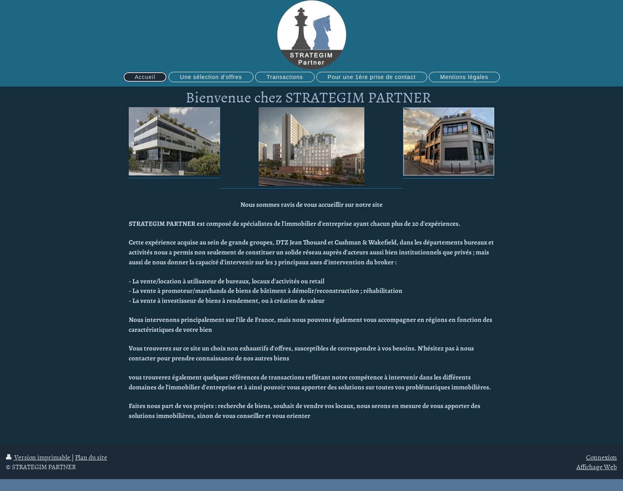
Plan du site (91, 457)
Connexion (601, 457)
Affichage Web (597, 466)
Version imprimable (39, 457)
